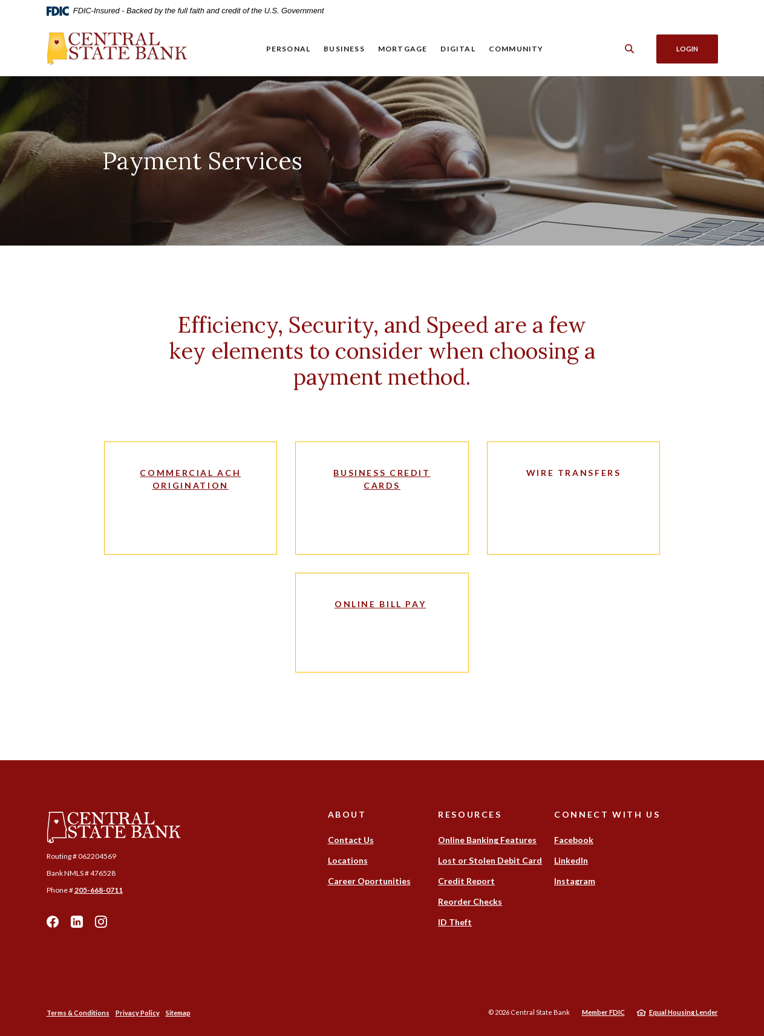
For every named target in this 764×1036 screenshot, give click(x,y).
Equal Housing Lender (683, 1012)
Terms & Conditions (78, 1013)
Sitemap (178, 1013)
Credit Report (466, 881)
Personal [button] (288, 48)
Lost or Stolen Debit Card (490, 860)
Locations (348, 860)
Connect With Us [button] (607, 814)
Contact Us (351, 840)
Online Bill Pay (380, 604)
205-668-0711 (98, 889)
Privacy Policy (138, 1013)
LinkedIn (77, 922)
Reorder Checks (470, 901)
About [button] (347, 814)
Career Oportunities (369, 881)
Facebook (53, 922)
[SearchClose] (629, 49)
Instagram (101, 922)
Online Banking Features (487, 840)
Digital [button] (457, 48)
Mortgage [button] (403, 48)
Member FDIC (603, 1012)
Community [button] (516, 48)
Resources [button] (470, 814)
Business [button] (344, 48)
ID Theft (455, 922)
